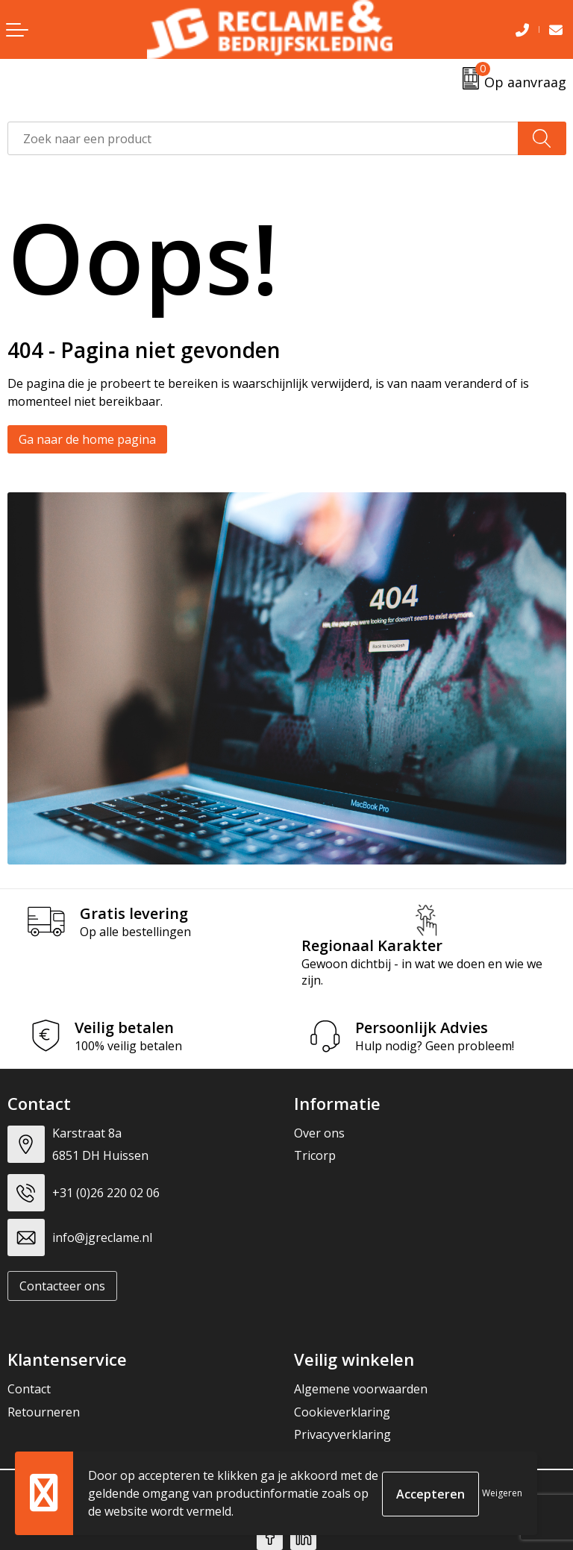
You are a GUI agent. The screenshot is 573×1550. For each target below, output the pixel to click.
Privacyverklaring (342, 1434)
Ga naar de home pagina (87, 439)
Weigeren (502, 1493)
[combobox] (263, 138)
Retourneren (43, 1412)
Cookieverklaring (342, 1412)
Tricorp (315, 1155)
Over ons (319, 1133)
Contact (29, 1389)
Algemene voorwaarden (361, 1389)
